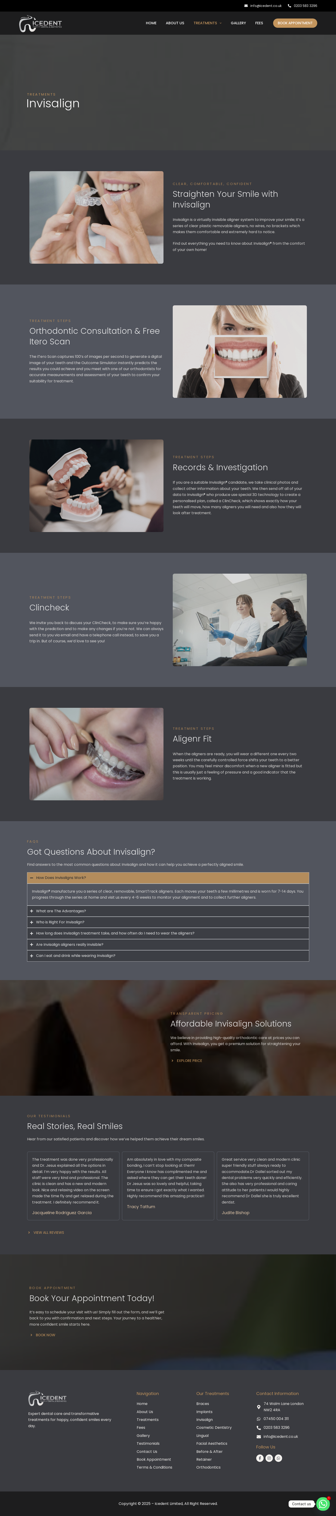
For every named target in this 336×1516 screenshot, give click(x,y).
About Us (175, 23)
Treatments (208, 23)
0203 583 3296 (302, 5)
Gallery (238, 23)
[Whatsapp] (323, 1504)
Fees (259, 23)
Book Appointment (295, 23)
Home (151, 23)
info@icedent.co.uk (263, 5)
